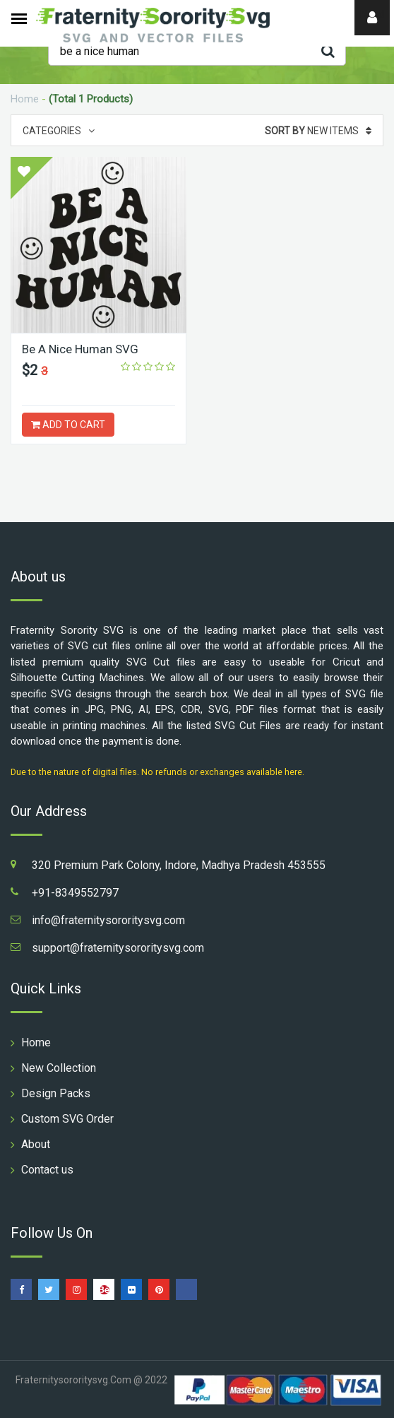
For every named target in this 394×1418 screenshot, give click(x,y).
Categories (59, 130)
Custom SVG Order (67, 1118)
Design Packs (55, 1093)
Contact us (47, 1169)
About (35, 1144)
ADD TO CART (68, 424)
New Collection (58, 1068)
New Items (318, 130)
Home (25, 99)
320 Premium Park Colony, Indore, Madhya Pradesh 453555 (179, 865)
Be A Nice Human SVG (80, 349)
